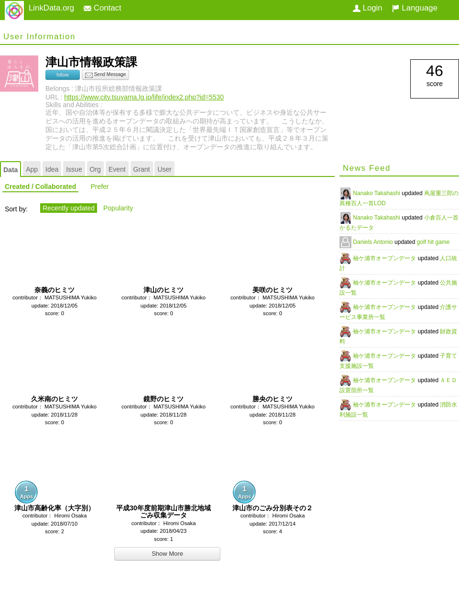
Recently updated (69, 208)
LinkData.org (51, 7)
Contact (102, 7)
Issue (74, 169)
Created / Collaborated (40, 186)
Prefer (99, 186)
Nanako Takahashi (377, 193)
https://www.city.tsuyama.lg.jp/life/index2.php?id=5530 (144, 97)
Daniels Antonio (373, 242)
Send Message (105, 75)
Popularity (118, 208)
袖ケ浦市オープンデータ (385, 258)
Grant (141, 169)
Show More (167, 553)
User (164, 169)
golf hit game (433, 242)
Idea (51, 169)
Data (10, 170)
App (32, 169)
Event (117, 169)
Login (367, 7)
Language (414, 7)
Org (95, 169)
